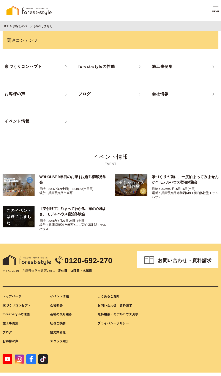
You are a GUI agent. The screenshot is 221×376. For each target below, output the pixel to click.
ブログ (7, 324)
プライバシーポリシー (113, 316)
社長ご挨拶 (58, 316)
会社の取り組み (61, 307)
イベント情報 (59, 289)
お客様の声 (10, 334)
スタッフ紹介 (59, 334)
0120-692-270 (95, 252)
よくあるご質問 (109, 289)
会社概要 (56, 298)
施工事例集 (10, 316)
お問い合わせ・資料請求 (185, 253)
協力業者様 (58, 324)
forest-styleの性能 (16, 307)
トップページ (12, 289)
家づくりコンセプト (17, 298)
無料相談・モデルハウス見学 (118, 307)
